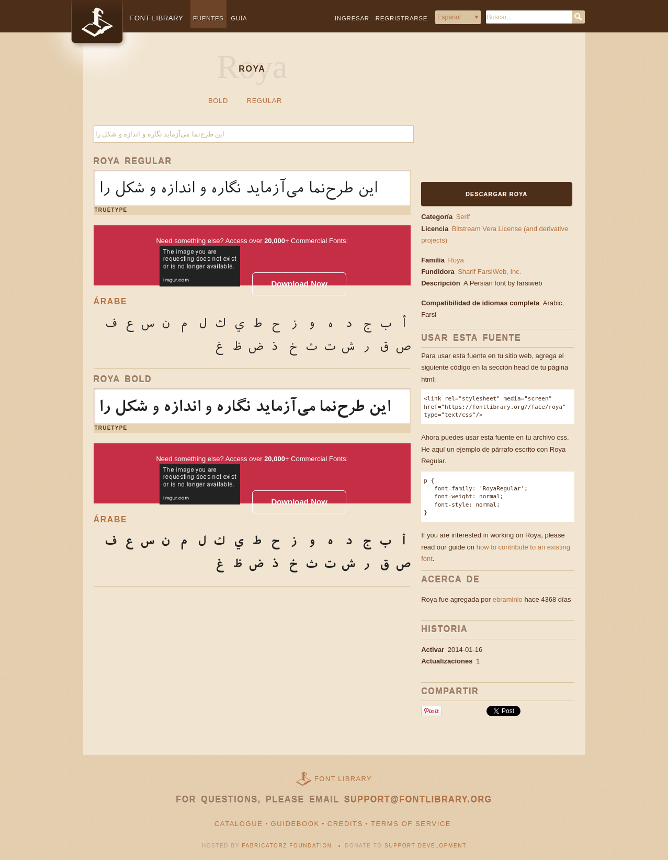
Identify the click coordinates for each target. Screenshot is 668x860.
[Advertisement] (486, 113)
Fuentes (208, 18)
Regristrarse (401, 18)
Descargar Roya (496, 194)
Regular (264, 101)
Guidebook (295, 824)
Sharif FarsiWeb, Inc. (490, 272)
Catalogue (238, 824)
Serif (463, 217)
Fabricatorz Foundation (287, 845)
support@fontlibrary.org (418, 799)
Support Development (425, 845)
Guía (239, 18)
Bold (218, 101)
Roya (455, 260)
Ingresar (352, 18)
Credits (345, 824)
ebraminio (508, 599)
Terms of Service (411, 824)
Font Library (343, 779)
